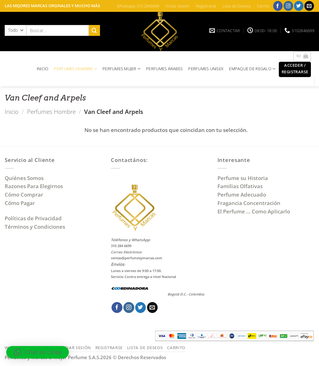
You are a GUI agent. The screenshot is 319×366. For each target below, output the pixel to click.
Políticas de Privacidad (33, 218)
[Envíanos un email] (309, 6)
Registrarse (206, 6)
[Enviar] (94, 30)
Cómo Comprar (24, 194)
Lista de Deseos (236, 6)
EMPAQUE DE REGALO (252, 69)
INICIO (43, 68)
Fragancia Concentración (249, 203)
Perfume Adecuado (242, 194)
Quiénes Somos (25, 178)
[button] (302, 56)
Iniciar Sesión (178, 6)
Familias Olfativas (240, 186)
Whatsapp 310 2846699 (138, 6)
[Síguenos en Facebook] (278, 6)
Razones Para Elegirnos (35, 186)
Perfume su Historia (242, 178)
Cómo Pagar (20, 203)
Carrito (263, 6)
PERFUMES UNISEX (205, 68)
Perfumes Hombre (51, 111)
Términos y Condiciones (35, 226)
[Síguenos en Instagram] (288, 6)
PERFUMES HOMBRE (75, 69)
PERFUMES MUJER (121, 69)
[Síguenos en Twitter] (299, 6)
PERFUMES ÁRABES (164, 68)
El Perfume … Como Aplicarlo (253, 211)
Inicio (11, 111)
